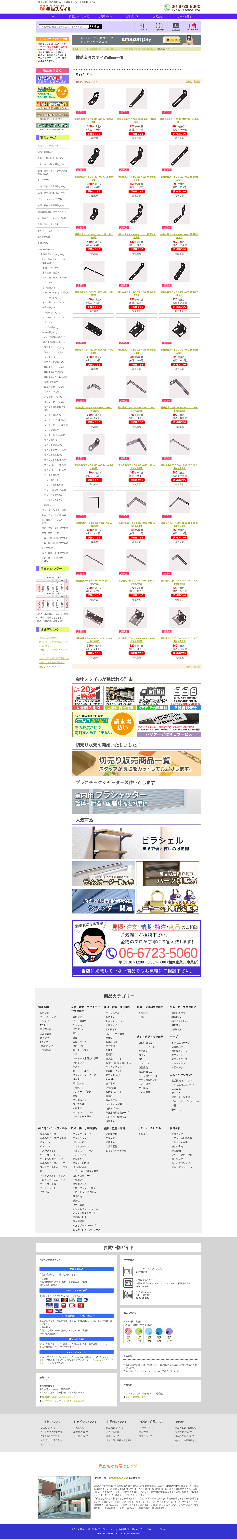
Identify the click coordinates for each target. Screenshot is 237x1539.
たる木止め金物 (179, 1142)
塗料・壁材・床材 (114, 1128)
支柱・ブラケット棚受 (84, 1188)
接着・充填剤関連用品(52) (50, 158)
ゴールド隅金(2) (52, 475)
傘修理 (109, 1096)
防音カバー (177, 1046)
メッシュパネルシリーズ (85, 1208)
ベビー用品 (144, 1092)
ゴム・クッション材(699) (54, 515)
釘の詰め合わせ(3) (51, 312)
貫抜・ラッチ (80, 1041)
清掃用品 (110, 1121)
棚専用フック (80, 1184)
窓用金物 (77, 1016)
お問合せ (158, 16)
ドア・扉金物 (80, 1021)
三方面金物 (45, 1029)
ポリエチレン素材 (180, 1097)
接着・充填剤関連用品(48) (54, 538)
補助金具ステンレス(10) (55, 377)
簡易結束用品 (178, 1013)
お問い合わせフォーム (137, 1396)
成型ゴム (176, 1093)
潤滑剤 (109, 1054)
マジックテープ (179, 1059)
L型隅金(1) (49, 505)
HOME (75, 49)
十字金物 (44, 1021)
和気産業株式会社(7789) (52, 254)
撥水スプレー (80, 1046)
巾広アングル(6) (52, 392)
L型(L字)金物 (46, 1046)
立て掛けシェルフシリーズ (86, 1229)
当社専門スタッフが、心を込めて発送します (63, 1401)
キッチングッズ (114, 1066)
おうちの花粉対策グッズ (118, 1062)
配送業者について (114, 1427)
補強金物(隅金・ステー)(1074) (52, 211)
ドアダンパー (80, 1029)
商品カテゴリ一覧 (79, 16)
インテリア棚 (80, 1154)
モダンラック (80, 1138)
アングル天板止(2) (53, 500)
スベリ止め (144, 1063)
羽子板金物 (177, 1159)
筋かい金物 (177, 1146)
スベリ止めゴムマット (183, 1084)
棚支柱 (76, 1200)
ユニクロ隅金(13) (52, 415)
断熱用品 (110, 1017)
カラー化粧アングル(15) (55, 490)
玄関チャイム (112, 1025)
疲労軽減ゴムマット (181, 1080)
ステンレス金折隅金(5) (55, 460)
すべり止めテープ (180, 1042)
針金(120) (47, 322)
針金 (75, 1095)
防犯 (141, 1059)
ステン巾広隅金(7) (53, 445)
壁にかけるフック (82, 1142)
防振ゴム (176, 1088)
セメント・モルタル (149, 1128)
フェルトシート (48, 1188)
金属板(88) (43, 243)
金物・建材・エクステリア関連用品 (118, 49)
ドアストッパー (114, 1075)
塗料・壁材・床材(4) (51, 533)
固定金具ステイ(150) (54, 347)
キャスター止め (48, 1184)
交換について (145, 1436)
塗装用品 (110, 1142)
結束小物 (176, 1029)
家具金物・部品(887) (52, 272)
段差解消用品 (145, 1071)
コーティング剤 (114, 1104)
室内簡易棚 (78, 1221)
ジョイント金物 (48, 1017)
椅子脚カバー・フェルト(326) (52, 218)
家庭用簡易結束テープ (117, 1112)
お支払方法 (78, 1427)
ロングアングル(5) (53, 397)
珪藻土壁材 (111, 1146)
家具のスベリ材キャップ (52, 1163)
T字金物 (44, 1042)
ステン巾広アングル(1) (55, 450)
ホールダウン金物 (180, 1163)
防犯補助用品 (145, 1042)
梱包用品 (176, 1017)
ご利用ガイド (105, 16)
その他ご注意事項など (186, 1440)
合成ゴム (176, 1109)
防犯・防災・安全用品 (150, 1036)
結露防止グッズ (114, 1071)
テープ (174, 1036)
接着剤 (142, 1017)
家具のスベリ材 (48, 1134)
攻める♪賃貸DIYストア (50, 666)
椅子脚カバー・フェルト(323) (53, 521)
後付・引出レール (82, 1175)
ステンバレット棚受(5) (55, 470)
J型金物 (44, 1025)
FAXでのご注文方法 (49, 1436)
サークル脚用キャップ (51, 1159)
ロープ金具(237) (50, 327)
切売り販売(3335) (46, 152)
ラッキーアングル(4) (54, 402)
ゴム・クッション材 (182, 1074)
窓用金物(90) (48, 287)
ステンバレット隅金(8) (55, 465)
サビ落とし (111, 1029)
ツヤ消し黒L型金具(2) (54, 435)
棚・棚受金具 (80, 1167)
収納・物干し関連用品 (84, 1128)
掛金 (75, 1037)
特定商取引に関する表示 (130, 1529)
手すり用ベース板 (148, 1075)
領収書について (80, 1436)
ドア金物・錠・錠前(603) (54, 277)
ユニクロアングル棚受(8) (56, 425)
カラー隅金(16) (51, 480)
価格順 (189, 81)
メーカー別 (84, 49)
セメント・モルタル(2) (48, 230)
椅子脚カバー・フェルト (52, 1128)
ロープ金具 (78, 1104)
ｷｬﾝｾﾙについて (146, 1427)
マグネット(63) (49, 297)
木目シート (144, 1055)
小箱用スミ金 (80, 1100)
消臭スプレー (112, 1108)
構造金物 (175, 1128)
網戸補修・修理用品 (116, 1116)
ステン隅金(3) (50, 440)
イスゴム (44, 1192)
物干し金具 (78, 1204)
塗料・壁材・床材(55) (48, 224)
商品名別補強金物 (148, 49)
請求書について (80, 1432)
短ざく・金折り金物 (181, 1154)
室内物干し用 (80, 1217)
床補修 (109, 1037)
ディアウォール (81, 1146)
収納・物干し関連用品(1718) (51, 192)
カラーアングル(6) (53, 495)
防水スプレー (112, 1100)
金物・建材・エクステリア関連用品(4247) (54, 261)
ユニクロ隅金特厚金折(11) (55, 408)
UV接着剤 (111, 1087)
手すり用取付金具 (148, 1080)
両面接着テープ (179, 1050)
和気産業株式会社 (97, 49)
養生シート (177, 1055)
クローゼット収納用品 (84, 1192)
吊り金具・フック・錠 (84, 1075)
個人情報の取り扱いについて (102, 1529)
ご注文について (47, 1427)
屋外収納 (77, 1196)
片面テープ (177, 1067)
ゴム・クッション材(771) (50, 199)
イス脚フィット (48, 1150)
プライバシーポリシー (156, 1529)
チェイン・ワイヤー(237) (54, 510)
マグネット (78, 1062)
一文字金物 (45, 1050)
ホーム (52, 16)
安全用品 (143, 1088)
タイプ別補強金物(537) (54, 337)
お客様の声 (132, 16)
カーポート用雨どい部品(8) (55, 292)
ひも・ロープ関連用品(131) (51, 164)
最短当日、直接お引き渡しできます (59, 1396)
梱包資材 (176, 1025)
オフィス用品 (112, 1013)
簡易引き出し (80, 1159)
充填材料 (143, 1013)
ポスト (76, 1066)
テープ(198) (47, 548)
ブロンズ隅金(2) (52, 430)
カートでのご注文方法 (51, 1432)
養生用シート (145, 1050)
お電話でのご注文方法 (51, 1440)
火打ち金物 (177, 1134)
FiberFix (110, 1079)
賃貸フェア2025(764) (48, 145)
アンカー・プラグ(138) (53, 317)
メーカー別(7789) (46, 249)
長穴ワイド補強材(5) (54, 362)
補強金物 (43, 1007)
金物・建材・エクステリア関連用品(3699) (52, 172)
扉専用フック (80, 1179)
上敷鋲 (76, 1087)
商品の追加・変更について (188, 1427)
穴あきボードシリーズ (84, 1225)
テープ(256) (43, 180)
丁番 (75, 1054)
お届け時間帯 (112, 1432)
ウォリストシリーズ (83, 1150)
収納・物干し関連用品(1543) (52, 559)
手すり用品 (144, 1084)
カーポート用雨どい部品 (85, 1058)
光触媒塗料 (111, 1134)
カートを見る (184, 16)
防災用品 (143, 1067)
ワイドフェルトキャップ (52, 1175)
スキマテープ (178, 1063)
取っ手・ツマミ (81, 1050)
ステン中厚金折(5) (53, 455)
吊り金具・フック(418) (53, 302)
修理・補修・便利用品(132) (55, 553)
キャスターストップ (50, 1154)
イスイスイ (45, 1146)
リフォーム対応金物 (181, 1138)
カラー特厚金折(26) (53, 485)
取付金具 (44, 1013)
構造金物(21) (44, 237)
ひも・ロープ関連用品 (183, 1007)
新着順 (197, 81)
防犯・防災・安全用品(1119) (51, 186)
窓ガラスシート (114, 1091)
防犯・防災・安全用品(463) (55, 528)
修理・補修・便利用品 (117, 1007)
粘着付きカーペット (116, 1021)
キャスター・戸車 (82, 1116)
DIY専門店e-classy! (48, 637)
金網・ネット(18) (50, 267)
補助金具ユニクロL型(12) (56, 367)
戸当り (76, 1033)
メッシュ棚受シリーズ (84, 1213)
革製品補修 (111, 1042)
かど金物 (176, 1150)
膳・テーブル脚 (81, 1070)
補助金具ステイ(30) (53, 372)
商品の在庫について (184, 1436)
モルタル (143, 1134)
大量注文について (183, 1432)
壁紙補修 (110, 1046)
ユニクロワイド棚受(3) (55, 420)
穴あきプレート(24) (53, 352)
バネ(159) (47, 282)
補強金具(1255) (49, 332)
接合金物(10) (48, 307)
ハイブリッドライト (149, 1046)
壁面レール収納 (81, 1163)
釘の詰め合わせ (81, 1083)
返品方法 (143, 1432)
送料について (46, 1444)
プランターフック (82, 1134)
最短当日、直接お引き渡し (119, 1440)
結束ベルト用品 (179, 1021)
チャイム (77, 1025)
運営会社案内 (77, 1529)
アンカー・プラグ (82, 1091)
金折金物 (44, 1037)
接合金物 (77, 1079)
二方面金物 (45, 1033)
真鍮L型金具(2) (51, 382)
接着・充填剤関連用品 (150, 1007)
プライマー (111, 1138)
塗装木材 (110, 1083)
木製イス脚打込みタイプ (52, 1179)
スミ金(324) (49, 357)
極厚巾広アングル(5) (54, 387)
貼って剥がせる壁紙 (116, 1150)
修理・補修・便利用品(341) (51, 205)
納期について (112, 1436)
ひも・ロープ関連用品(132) (55, 543)
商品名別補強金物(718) (54, 342)
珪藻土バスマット (115, 1058)
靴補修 (109, 1050)
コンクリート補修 (115, 1033)
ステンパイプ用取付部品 (85, 1171)
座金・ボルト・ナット (183, 1167)
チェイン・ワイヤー (83, 1112)
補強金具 (137, 49)
